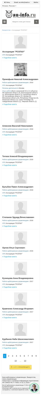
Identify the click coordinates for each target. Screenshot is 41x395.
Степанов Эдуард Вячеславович (18, 217)
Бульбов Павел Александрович (17, 187)
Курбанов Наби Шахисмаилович (18, 339)
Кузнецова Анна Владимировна (17, 278)
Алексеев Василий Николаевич (17, 126)
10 (16, 361)
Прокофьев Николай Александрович (20, 79)
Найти (20, 367)
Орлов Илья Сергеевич (13, 248)
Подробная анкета (9, 58)
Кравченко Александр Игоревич (17, 309)
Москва (21, 88)
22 (25, 361)
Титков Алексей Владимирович (17, 156)
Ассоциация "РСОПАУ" (13, 52)
